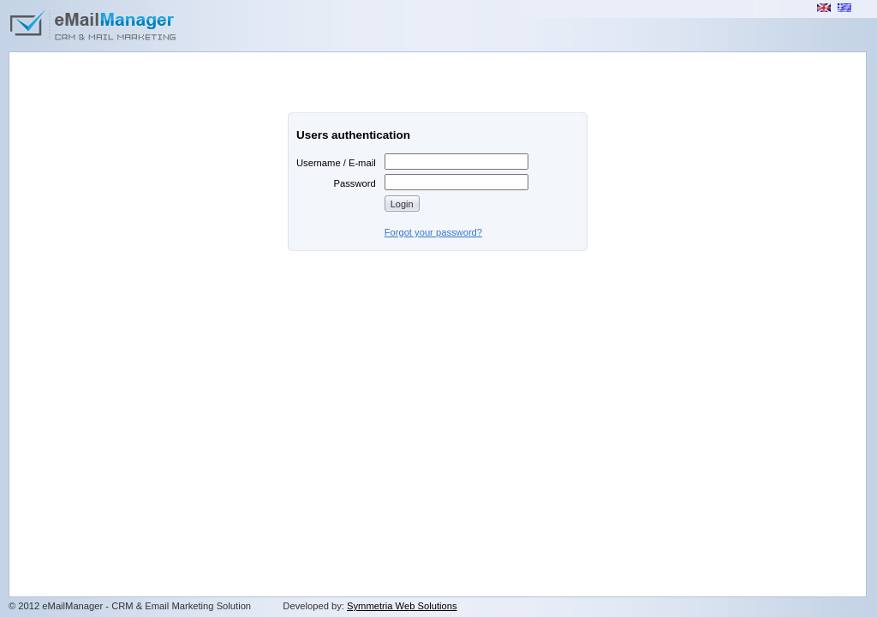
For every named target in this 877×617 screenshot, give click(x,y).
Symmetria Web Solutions (402, 606)
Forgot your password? (433, 232)
